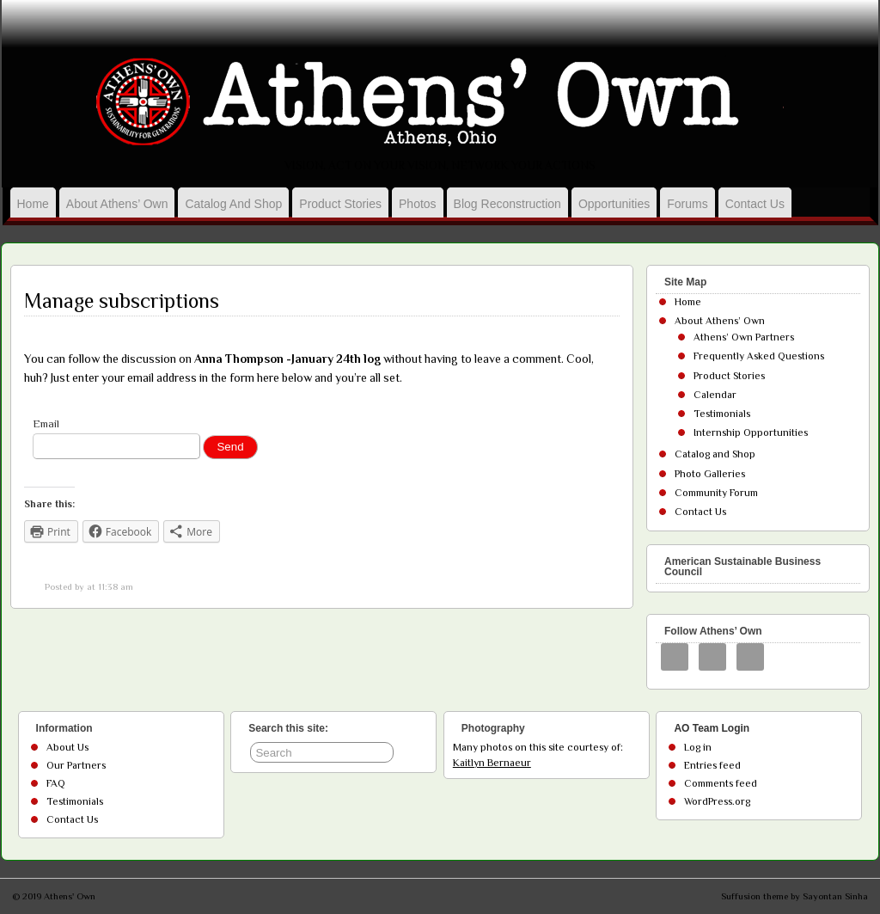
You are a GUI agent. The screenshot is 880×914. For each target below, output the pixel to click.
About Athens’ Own (117, 204)
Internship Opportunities (751, 432)
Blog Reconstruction (507, 204)
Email (46, 424)
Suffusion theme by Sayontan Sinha (794, 896)
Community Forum (716, 493)
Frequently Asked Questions (759, 356)
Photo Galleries (710, 474)
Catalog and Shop (233, 204)
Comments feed (720, 783)
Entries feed (712, 765)
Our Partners (76, 765)
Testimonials (722, 414)
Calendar (715, 395)
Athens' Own (69, 896)
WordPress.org (717, 801)
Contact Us (755, 204)
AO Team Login (711, 728)
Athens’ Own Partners (744, 337)
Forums (687, 204)
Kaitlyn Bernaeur (492, 763)
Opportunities (614, 204)
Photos (418, 204)
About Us (67, 747)
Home (33, 204)
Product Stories (340, 204)
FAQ (55, 783)
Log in (698, 747)
